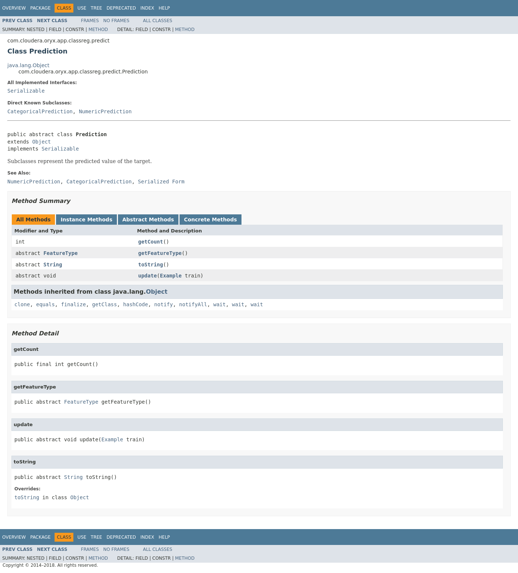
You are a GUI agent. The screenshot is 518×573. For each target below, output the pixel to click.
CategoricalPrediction (40, 111)
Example (171, 276)
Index (147, 8)
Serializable (26, 91)
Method (98, 29)
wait (219, 304)
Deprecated (121, 8)
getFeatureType (160, 253)
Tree (96, 8)
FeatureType (61, 253)
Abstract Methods (148, 219)
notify (163, 304)
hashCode (135, 304)
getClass (104, 304)
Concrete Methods (210, 219)
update (147, 276)
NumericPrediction (105, 111)
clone (22, 304)
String (53, 264)
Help (164, 8)
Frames (90, 20)
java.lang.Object (28, 65)
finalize (73, 304)
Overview (14, 8)
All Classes (157, 20)
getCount (150, 242)
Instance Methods (86, 219)
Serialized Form (161, 181)
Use (81, 8)
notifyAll (193, 304)
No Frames (116, 20)
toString (150, 264)
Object (41, 142)
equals (45, 304)
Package (40, 8)
